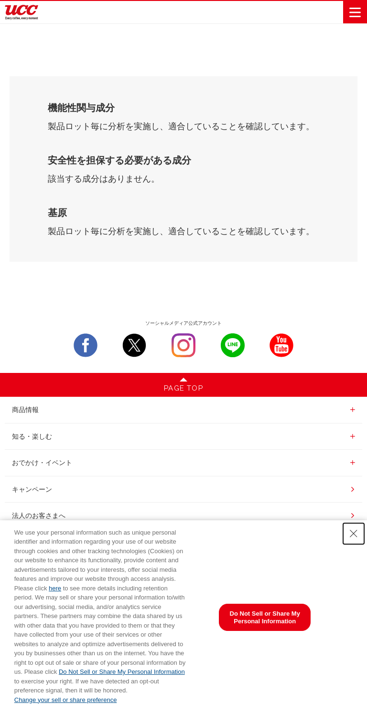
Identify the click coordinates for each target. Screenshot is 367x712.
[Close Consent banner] (353, 533)
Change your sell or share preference (65, 699)
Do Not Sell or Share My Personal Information (122, 671)
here (55, 588)
